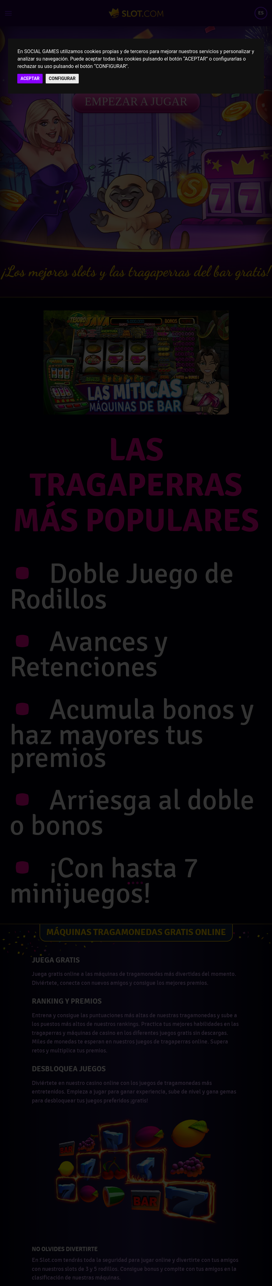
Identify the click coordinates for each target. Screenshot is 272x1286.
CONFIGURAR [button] (62, 78)
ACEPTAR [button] (30, 78)
